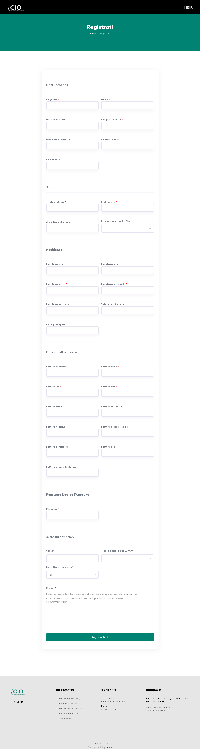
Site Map (65, 718)
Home (93, 33)
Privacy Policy (69, 699)
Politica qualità (71, 708)
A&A (109, 747)
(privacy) (129, 594)
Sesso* (50, 550)
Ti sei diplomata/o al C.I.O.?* (117, 550)
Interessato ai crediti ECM (116, 221)
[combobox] (127, 229)
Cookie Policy (69, 704)
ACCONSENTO (58, 602)
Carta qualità (69, 713)
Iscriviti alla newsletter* (60, 567)
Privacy (51, 588)
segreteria (109, 709)
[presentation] (100, 615)
